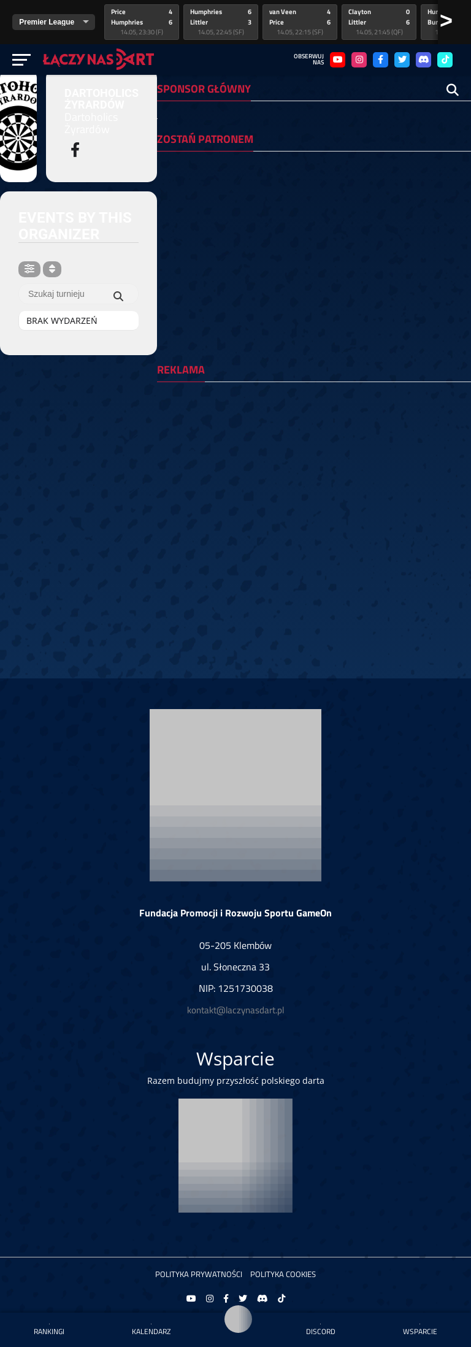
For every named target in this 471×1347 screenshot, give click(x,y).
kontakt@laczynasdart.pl (235, 1010)
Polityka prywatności (198, 1274)
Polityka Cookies (283, 1274)
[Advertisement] (310, 477)
